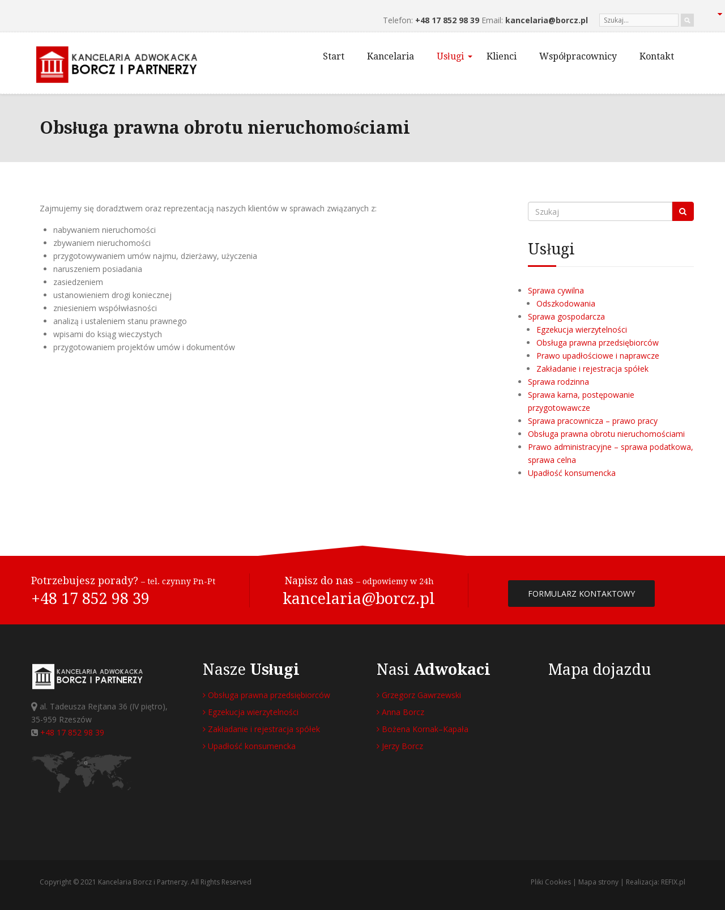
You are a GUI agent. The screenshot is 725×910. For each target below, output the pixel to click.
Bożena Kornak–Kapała (422, 729)
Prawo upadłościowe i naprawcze (597, 355)
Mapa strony (598, 882)
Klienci (502, 56)
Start (333, 56)
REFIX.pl (673, 882)
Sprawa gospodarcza (566, 316)
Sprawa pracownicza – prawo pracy (593, 420)
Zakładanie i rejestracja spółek (592, 368)
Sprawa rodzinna (558, 381)
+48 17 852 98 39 (447, 20)
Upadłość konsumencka (572, 472)
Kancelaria (390, 56)
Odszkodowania (565, 303)
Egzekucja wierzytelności (581, 329)
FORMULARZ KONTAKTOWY (581, 593)
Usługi (454, 56)
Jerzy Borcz (400, 746)
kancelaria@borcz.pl (546, 20)
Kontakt (656, 56)
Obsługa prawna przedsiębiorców (597, 342)
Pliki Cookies (551, 882)
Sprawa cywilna (556, 290)
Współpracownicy (578, 56)
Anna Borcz (400, 712)
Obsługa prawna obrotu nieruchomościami (606, 433)
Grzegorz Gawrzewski (419, 695)
